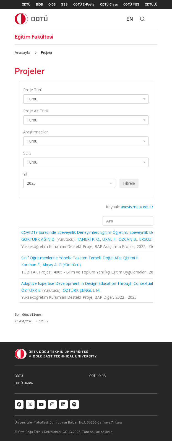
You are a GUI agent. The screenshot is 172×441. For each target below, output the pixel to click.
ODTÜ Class (109, 4)
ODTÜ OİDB (97, 376)
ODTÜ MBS (131, 4)
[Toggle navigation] (154, 19)
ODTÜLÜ (151, 4)
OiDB (52, 4)
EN (129, 19)
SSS (64, 4)
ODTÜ (26, 4)
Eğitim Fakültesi (34, 36)
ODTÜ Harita (24, 383)
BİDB (39, 4)
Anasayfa (22, 52)
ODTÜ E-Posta (84, 4)
